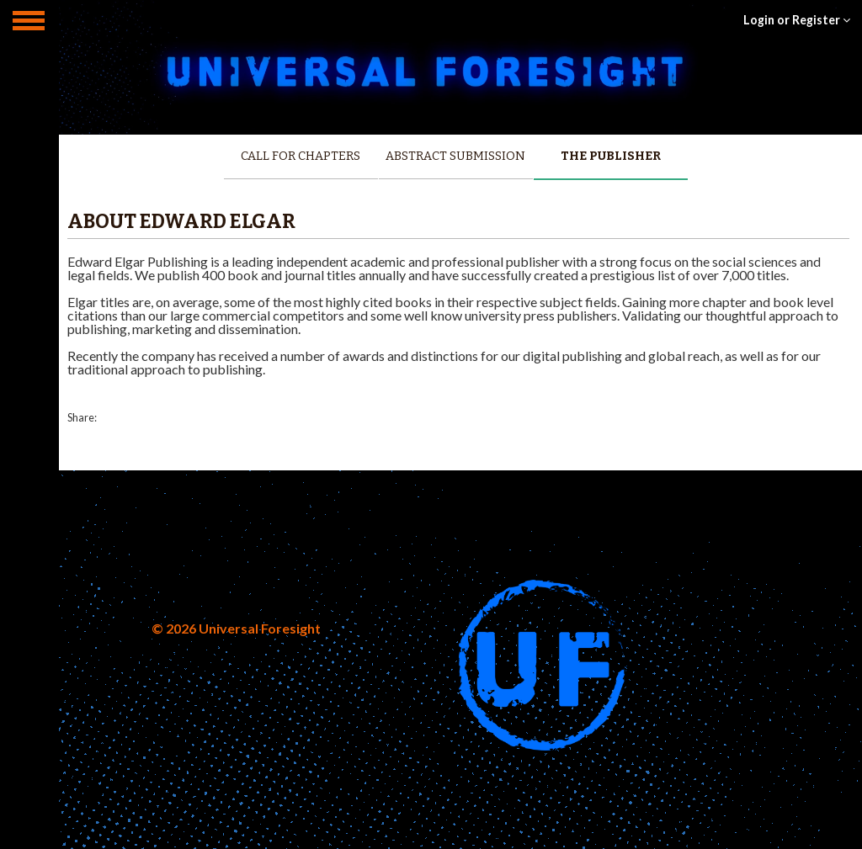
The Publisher (611, 156)
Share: (82, 417)
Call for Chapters (300, 156)
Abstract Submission (455, 156)
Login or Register (796, 20)
